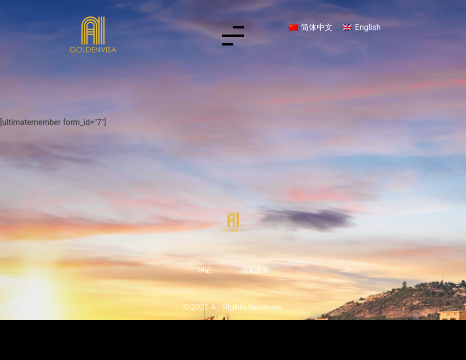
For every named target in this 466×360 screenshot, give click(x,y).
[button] (233, 37)
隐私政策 (255, 270)
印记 (204, 270)
